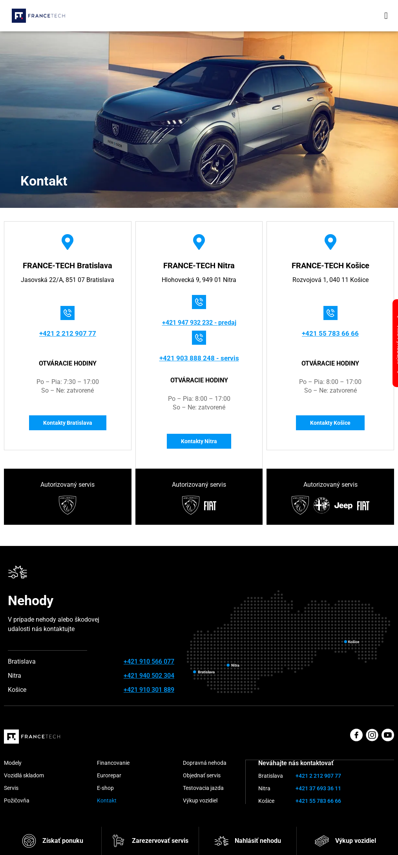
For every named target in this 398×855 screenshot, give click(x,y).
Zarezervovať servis (160, 840)
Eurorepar (109, 776)
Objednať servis (202, 776)
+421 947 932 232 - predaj (199, 322)
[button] (386, 16)
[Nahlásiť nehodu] (221, 841)
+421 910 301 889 (149, 690)
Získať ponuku (62, 840)
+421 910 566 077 (149, 662)
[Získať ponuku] (29, 841)
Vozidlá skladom (24, 776)
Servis (11, 789)
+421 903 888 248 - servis (199, 358)
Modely (13, 763)
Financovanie (113, 763)
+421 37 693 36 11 (318, 789)
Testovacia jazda (203, 789)
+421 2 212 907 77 (67, 333)
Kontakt (107, 801)
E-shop (105, 789)
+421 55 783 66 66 (330, 333)
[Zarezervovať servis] (118, 841)
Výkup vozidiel (355, 840)
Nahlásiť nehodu (258, 840)
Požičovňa (16, 801)
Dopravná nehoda (204, 763)
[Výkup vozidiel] (322, 841)
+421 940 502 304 (149, 676)
